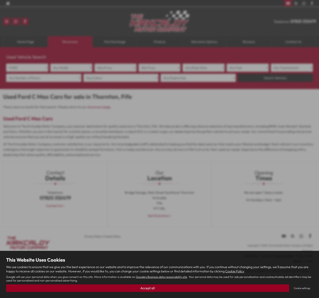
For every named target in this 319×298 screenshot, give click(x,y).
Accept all (147, 288)
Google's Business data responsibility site (161, 277)
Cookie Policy (234, 271)
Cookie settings (302, 288)
